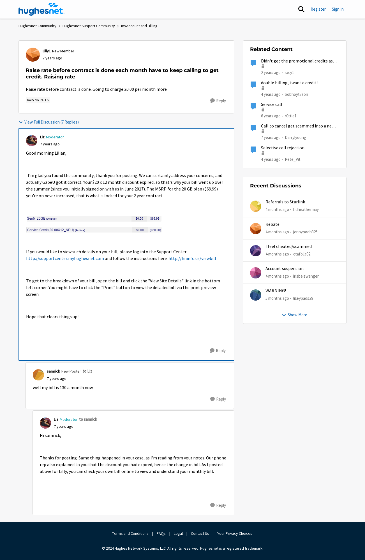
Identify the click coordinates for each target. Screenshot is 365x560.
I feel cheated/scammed (288, 246)
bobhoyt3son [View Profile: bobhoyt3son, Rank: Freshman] (296, 94)
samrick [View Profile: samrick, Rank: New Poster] (53, 371)
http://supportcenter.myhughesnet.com (65, 258)
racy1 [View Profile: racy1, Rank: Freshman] (289, 72)
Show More (294, 314)
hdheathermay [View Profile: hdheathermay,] (306, 209)
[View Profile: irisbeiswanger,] (255, 272)
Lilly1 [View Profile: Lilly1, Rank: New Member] (47, 51)
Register (318, 9)
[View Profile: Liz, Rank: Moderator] (31, 140)
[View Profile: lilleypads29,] (255, 295)
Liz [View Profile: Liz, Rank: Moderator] (42, 137)
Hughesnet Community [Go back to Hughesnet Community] (37, 25)
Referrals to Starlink (285, 202)
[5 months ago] (277, 298)
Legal (178, 533)
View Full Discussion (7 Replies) (49, 122)
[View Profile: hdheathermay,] (255, 206)
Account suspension (284, 268)
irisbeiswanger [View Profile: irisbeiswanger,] (306, 276)
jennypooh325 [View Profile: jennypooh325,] (305, 231)
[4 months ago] (277, 209)
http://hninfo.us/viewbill (192, 258)
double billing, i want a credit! (289, 83)
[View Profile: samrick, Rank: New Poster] (38, 374)
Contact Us (200, 533)
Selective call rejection (282, 148)
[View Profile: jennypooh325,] (255, 228)
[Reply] (218, 101)
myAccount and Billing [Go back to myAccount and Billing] (139, 25)
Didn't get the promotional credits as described (297, 61)
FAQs (161, 533)
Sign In (338, 9)
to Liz (87, 371)
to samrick (88, 419)
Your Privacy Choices (235, 533)
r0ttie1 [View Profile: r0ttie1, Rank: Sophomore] (291, 115)
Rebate (272, 224)
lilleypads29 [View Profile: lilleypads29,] (303, 298)
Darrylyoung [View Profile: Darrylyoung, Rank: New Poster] (295, 137)
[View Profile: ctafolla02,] (255, 250)
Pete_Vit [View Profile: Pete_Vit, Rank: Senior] (293, 159)
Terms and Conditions (130, 533)
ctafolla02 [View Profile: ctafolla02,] (301, 254)
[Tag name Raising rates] (38, 100)
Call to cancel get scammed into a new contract (298, 126)
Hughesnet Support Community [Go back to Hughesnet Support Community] (89, 25)
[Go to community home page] (41, 9)
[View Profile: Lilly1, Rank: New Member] (33, 55)
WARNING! (275, 291)
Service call (271, 104)
